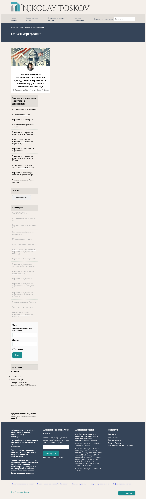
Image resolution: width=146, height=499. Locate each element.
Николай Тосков (42, 90)
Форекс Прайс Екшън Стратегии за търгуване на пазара (22, 314)
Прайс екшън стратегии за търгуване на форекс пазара (23, 166)
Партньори (98, 19)
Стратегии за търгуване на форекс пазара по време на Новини (22, 158)
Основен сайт (16, 376)
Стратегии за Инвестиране (22, 120)
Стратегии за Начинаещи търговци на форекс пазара (22, 174)
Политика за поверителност (23, 484)
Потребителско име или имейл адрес (22, 330)
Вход (17, 355)
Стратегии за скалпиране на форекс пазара (23, 150)
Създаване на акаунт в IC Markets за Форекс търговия (88, 444)
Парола (15, 340)
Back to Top (127, 493)
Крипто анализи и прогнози (23, 244)
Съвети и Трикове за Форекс (23, 302)
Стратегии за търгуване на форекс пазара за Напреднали (23, 133)
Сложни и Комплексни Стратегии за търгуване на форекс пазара (22, 141)
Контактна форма (17, 380)
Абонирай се (51, 453)
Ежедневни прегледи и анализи (56, 19)
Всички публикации (79, 19)
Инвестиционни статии (32, 19)
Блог (17, 27)
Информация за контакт (122, 484)
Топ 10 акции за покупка (21, 307)
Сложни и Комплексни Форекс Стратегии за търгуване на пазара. (24, 251)
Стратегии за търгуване (21, 279)
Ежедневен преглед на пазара (23, 218)
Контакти (109, 19)
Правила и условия (79, 484)
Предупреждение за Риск (99, 484)
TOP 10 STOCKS (18, 213)
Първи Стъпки (14, 19)
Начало (13, 27)
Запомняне (18, 349)
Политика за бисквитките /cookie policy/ (52, 484)
